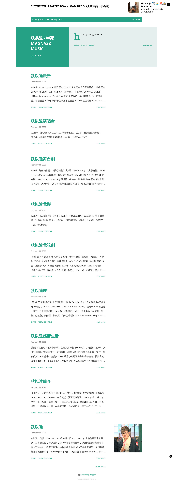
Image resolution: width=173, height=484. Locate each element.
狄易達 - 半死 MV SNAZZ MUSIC (42, 43)
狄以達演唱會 (43, 121)
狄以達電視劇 (43, 245)
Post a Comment (88, 45)
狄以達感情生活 (45, 336)
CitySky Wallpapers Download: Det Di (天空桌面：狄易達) (70, 6)
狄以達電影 (41, 204)
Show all (136, 19)
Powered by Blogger (86, 475)
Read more (147, 45)
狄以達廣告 (41, 75)
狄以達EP (39, 290)
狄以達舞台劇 (43, 159)
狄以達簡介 (41, 381)
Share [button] (76, 45)
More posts (100, 466)
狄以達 (37, 426)
